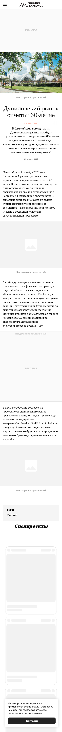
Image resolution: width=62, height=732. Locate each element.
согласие (13, 713)
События (31, 123)
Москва (12, 515)
